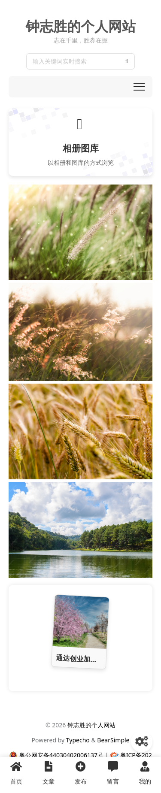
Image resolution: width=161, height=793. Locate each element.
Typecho (78, 740)
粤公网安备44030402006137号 (61, 755)
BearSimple (113, 740)
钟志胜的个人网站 (81, 26)
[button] (139, 87)
